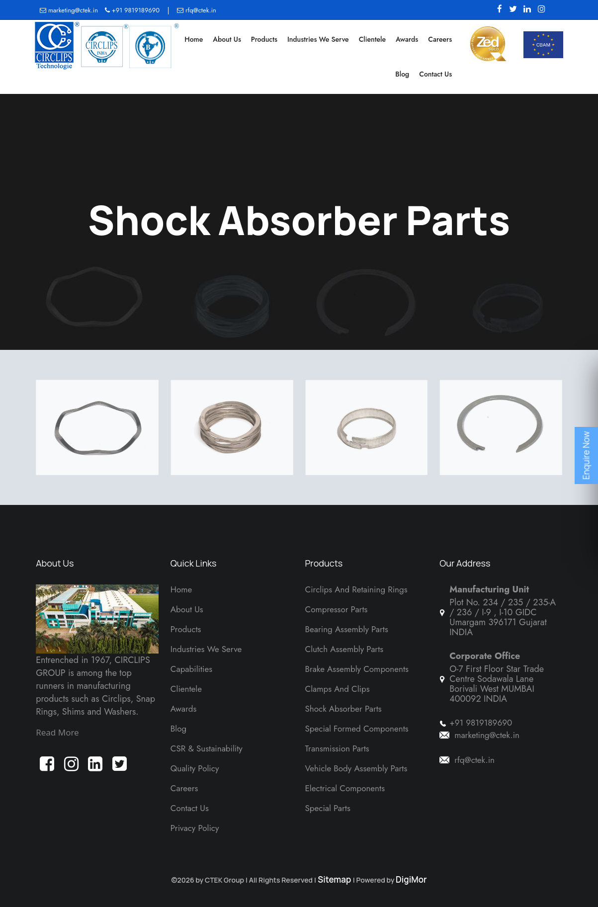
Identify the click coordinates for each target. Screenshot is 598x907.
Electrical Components (345, 788)
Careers (440, 39)
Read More (57, 732)
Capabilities (191, 669)
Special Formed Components (357, 729)
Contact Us (435, 74)
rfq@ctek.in (196, 10)
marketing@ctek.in (70, 10)
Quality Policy (195, 768)
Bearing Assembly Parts (346, 629)
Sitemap (334, 879)
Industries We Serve (318, 39)
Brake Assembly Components (357, 669)
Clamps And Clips (337, 689)
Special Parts (327, 808)
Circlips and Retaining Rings (356, 589)
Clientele (372, 39)
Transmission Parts (337, 748)
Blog (402, 74)
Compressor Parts (336, 609)
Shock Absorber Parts (343, 709)
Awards (407, 39)
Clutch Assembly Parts (344, 649)
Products (264, 39)
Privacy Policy (195, 828)
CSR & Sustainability (207, 748)
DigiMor (411, 879)
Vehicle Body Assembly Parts (356, 768)
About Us (227, 39)
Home (193, 39)
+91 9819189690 (132, 10)
